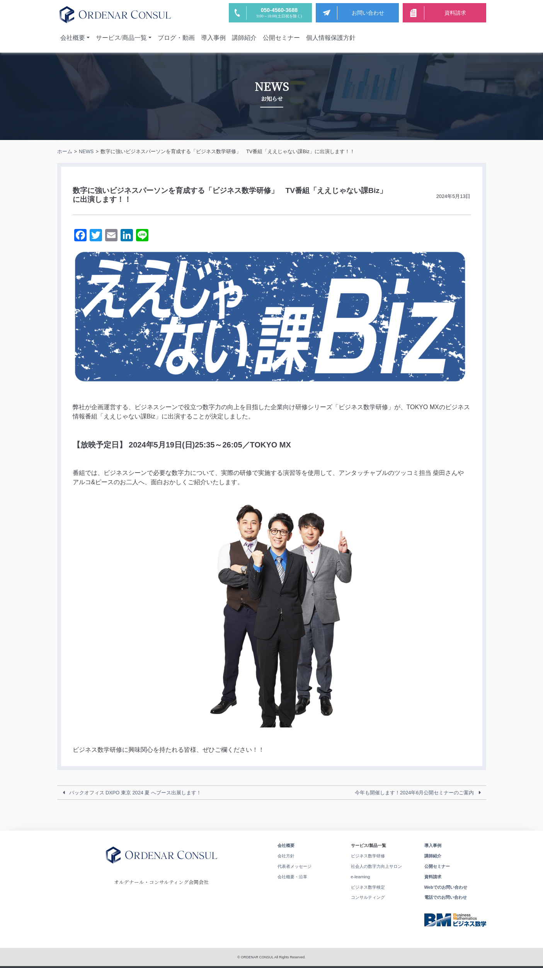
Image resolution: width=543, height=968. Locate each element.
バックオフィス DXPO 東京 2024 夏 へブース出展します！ (135, 793)
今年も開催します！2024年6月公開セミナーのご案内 (414, 793)
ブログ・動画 (176, 37)
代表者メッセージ (294, 866)
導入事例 (213, 37)
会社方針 (285, 856)
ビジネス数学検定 (368, 887)
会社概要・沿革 (292, 876)
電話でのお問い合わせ (445, 897)
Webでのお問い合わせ (445, 887)
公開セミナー (281, 37)
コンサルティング (368, 897)
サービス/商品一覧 (121, 37)
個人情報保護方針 (331, 37)
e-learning (360, 876)
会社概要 (72, 37)
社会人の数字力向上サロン (376, 866)
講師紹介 (244, 37)
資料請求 (432, 876)
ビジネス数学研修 (368, 856)
